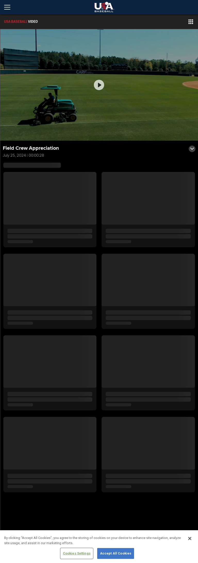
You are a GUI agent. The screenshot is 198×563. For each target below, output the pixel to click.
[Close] (189, 538)
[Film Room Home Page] (32, 22)
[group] (99, 85)
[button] (191, 21)
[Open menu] (9, 7)
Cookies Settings (76, 553)
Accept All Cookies (115, 553)
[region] (99, 546)
